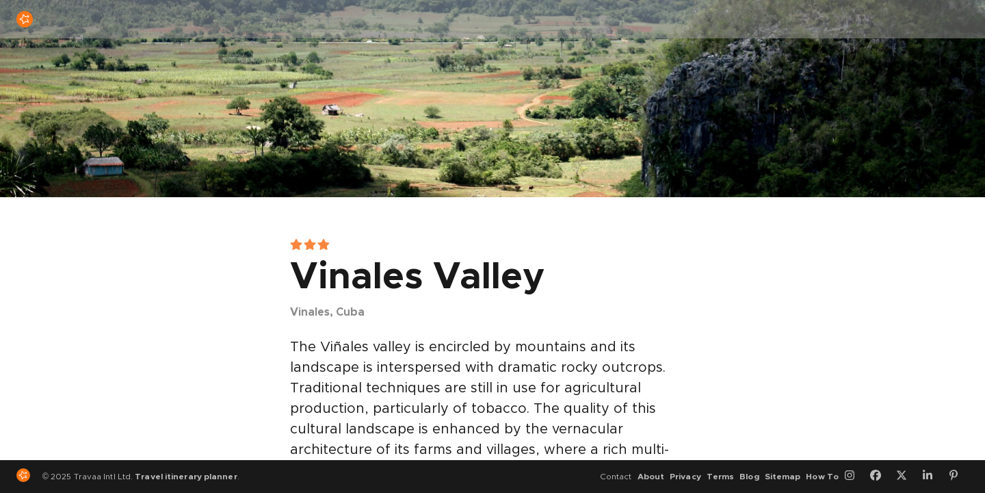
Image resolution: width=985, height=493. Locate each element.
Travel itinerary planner (186, 476)
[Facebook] (880, 476)
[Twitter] (906, 476)
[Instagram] (854, 476)
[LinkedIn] (932, 476)
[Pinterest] (958, 476)
